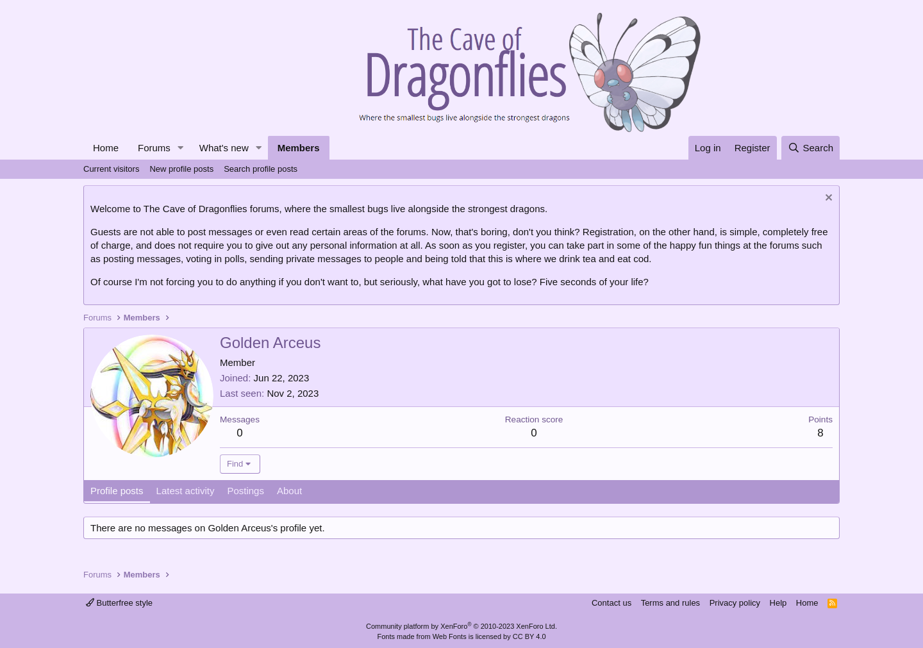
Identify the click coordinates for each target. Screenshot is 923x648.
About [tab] (289, 490)
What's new (224, 147)
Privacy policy (735, 603)
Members (299, 147)
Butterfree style (119, 603)
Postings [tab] (245, 490)
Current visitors (111, 169)
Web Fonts (450, 636)
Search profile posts (260, 169)
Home (106, 147)
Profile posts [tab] (117, 490)
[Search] (810, 148)
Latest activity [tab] (185, 490)
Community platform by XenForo (461, 626)
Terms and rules (670, 603)
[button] (181, 148)
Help (778, 603)
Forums (154, 147)
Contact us (611, 603)
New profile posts (181, 169)
